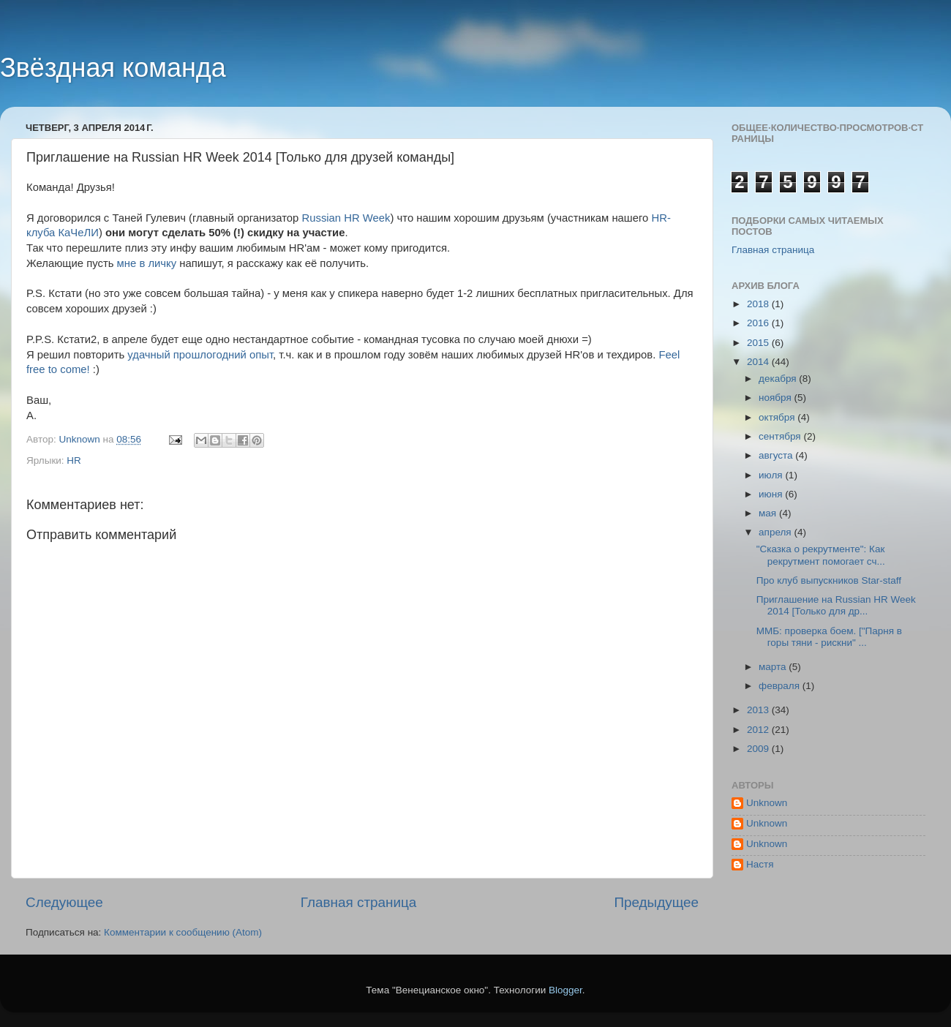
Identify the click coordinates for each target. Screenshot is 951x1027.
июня (772, 494)
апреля (776, 532)
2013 (759, 709)
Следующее (64, 902)
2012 (759, 729)
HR (74, 460)
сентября (781, 436)
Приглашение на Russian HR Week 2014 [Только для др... (836, 605)
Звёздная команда (113, 68)
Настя (760, 864)
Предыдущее (656, 902)
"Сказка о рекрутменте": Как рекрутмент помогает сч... (820, 554)
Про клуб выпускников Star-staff (828, 580)
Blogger (565, 990)
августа (777, 455)
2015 (759, 342)
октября (778, 417)
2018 (759, 303)
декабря (779, 378)
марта (774, 666)
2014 (759, 361)
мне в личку (147, 263)
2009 (759, 748)
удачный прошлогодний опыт (200, 355)
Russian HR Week (346, 218)
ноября (776, 397)
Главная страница (359, 902)
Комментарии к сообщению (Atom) (183, 932)
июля (772, 475)
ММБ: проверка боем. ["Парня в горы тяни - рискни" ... (829, 636)
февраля (780, 685)
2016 (759, 322)
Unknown (766, 802)
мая (769, 513)
